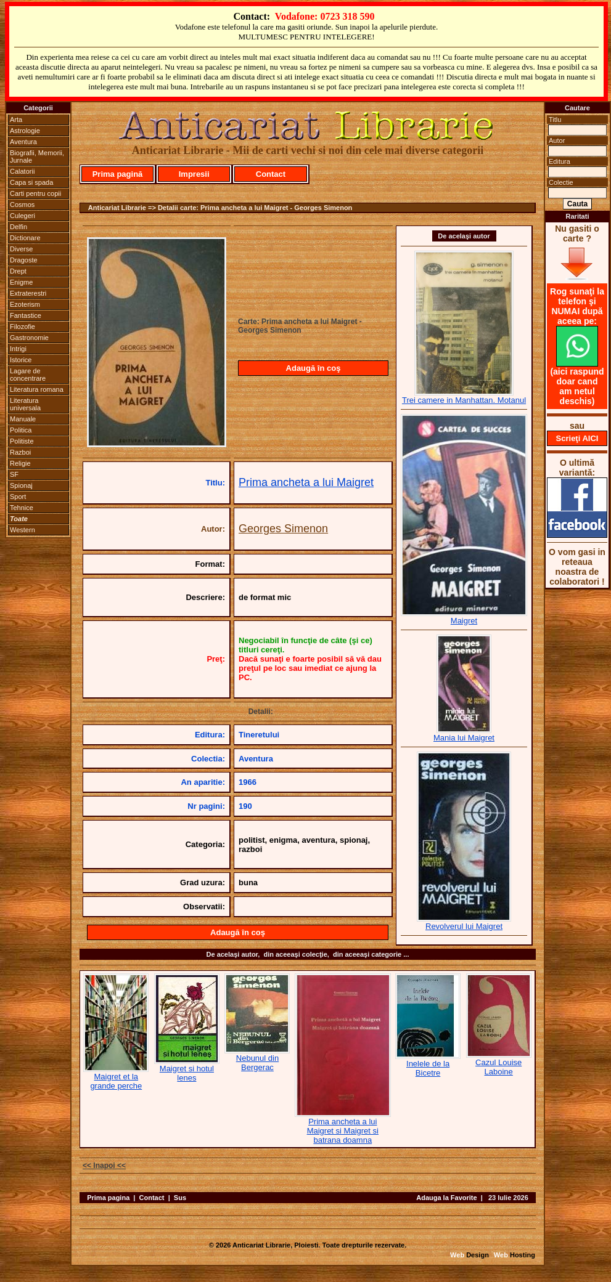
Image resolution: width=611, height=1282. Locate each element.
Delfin (18, 226)
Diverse (21, 249)
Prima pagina (108, 1197)
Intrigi (18, 348)
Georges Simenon (283, 528)
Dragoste (24, 260)
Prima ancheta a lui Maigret (306, 482)
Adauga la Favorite (446, 1197)
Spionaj (21, 485)
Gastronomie (29, 337)
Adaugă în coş (313, 368)
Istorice (20, 359)
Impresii (194, 174)
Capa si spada (31, 182)
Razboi (20, 452)
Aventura (23, 141)
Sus (180, 1197)
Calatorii (22, 171)
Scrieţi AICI (577, 438)
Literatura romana (37, 389)
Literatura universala (25, 404)
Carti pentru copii (35, 193)
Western (22, 529)
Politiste (22, 441)
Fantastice (25, 315)
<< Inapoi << (104, 1165)
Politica (20, 430)
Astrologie (25, 130)
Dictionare (25, 237)
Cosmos (22, 204)
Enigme (21, 282)
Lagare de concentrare (28, 374)
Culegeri (22, 215)
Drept (18, 271)
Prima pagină (117, 174)
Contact (270, 174)
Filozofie (22, 326)
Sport (18, 496)
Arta (16, 119)
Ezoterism (25, 304)
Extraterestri (28, 293)
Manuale (23, 419)
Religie (20, 463)
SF (14, 474)
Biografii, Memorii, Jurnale (37, 156)
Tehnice (21, 507)
